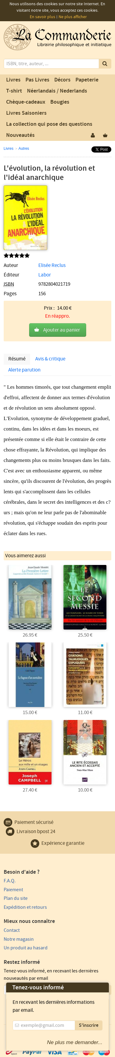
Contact (12, 930)
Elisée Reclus (52, 265)
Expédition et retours (25, 907)
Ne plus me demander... (74, 1042)
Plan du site (16, 898)
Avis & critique (50, 359)
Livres (13, 80)
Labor (44, 275)
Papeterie (86, 80)
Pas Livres (37, 80)
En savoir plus (42, 17)
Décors (62, 80)
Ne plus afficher (73, 17)
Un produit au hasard (26, 948)
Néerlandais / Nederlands (57, 91)
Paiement (13, 890)
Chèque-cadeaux (25, 102)
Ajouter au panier (61, 330)
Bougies (59, 102)
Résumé (16, 359)
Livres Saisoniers (26, 113)
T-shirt (14, 91)
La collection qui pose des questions (49, 124)
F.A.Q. (10, 881)
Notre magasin (19, 939)
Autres (23, 148)
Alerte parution (24, 370)
